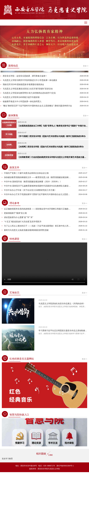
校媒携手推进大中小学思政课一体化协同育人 (22, 155)
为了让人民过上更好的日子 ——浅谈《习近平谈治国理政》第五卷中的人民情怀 (38, 280)
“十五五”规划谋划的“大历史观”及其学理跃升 (22, 275)
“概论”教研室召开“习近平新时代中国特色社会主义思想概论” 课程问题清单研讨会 (37, 160)
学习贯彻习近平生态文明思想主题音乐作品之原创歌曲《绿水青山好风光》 (63, 384)
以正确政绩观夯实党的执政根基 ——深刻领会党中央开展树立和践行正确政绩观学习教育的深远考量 (38, 263)
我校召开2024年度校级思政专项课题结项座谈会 (23, 138)
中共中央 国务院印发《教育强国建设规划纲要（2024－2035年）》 (33, 235)
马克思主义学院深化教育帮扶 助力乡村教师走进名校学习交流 (29, 147)
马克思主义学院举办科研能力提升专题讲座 (21, 151)
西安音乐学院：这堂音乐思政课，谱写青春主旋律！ (25, 130)
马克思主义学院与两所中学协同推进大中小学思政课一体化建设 (30, 134)
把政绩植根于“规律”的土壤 (15, 267)
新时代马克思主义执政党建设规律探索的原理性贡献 (26, 284)
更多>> (84, 413)
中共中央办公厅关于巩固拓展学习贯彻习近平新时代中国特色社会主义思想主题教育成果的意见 (38, 248)
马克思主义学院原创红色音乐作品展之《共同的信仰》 (62, 357)
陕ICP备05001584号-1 (65, 520)
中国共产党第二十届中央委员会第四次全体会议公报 (26, 227)
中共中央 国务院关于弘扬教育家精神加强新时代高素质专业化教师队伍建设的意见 (38, 240)
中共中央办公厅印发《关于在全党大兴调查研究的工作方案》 (30, 244)
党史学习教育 (7, 512)
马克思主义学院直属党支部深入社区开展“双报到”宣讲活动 (28, 143)
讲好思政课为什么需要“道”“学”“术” (18, 271)
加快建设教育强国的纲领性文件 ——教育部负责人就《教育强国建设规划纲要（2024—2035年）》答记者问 (38, 231)
